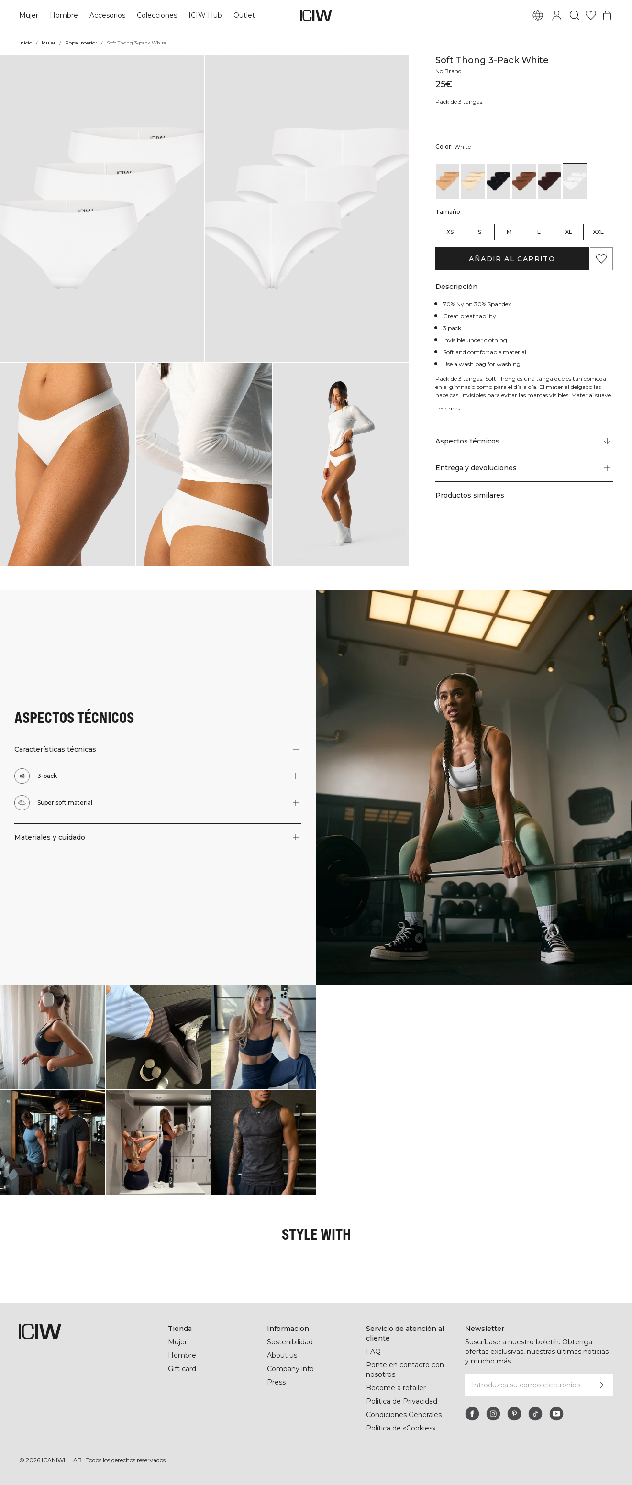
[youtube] (556, 1413)
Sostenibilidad (290, 1342)
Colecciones (157, 15)
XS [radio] (450, 231)
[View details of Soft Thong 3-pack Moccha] (549, 181)
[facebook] (472, 1413)
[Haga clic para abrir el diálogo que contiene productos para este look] (52, 1037)
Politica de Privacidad (402, 1401)
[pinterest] (514, 1413)
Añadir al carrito (512, 259)
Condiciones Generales (404, 1414)
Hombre (64, 15)
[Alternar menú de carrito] (607, 15)
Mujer (28, 15)
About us (282, 1355)
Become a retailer (396, 1388)
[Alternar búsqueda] (574, 15)
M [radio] (509, 231)
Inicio (26, 43)
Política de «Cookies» (401, 1428)
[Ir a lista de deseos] (591, 15)
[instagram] (493, 1413)
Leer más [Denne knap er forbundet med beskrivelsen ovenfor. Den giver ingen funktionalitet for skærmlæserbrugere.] (448, 408)
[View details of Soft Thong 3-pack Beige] (473, 181)
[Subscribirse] (600, 1385)
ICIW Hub (204, 15)
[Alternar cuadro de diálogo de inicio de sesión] (556, 15)
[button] (102, 208)
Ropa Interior (82, 43)
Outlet (243, 15)
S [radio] (479, 231)
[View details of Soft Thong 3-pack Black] (499, 181)
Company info (290, 1368)
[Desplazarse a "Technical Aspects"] (524, 441)
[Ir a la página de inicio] (316, 15)
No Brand (449, 71)
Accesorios (107, 15)
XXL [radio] (598, 231)
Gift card (182, 1368)
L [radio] (539, 231)
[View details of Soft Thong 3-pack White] (575, 181)
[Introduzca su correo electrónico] (526, 1385)
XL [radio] (568, 231)
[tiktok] (535, 1413)
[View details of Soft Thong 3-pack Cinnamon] (524, 181)
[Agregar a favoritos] (601, 258)
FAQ (373, 1351)
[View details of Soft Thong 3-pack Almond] (447, 181)
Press (276, 1382)
